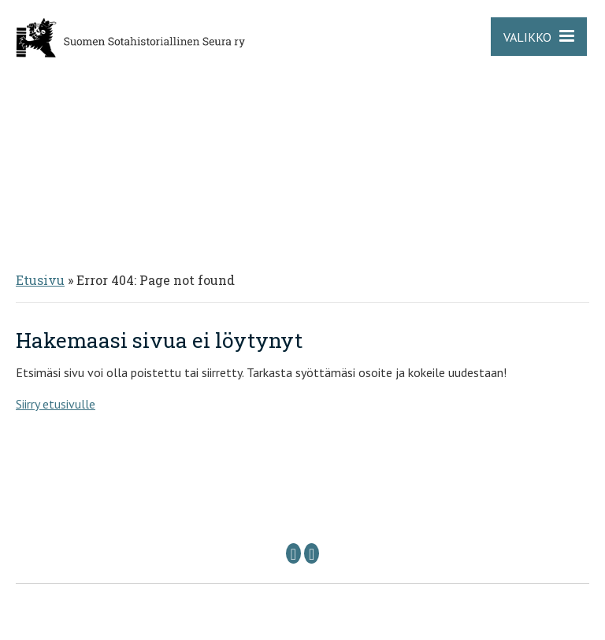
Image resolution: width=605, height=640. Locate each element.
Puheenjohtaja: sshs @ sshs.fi (222, 526)
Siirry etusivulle (55, 404)
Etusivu (40, 280)
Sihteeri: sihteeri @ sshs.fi (406, 526)
